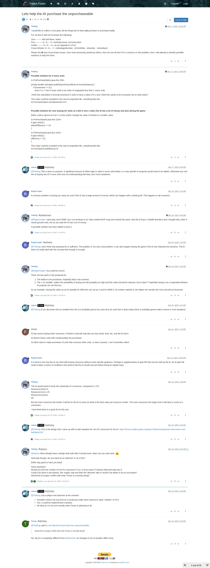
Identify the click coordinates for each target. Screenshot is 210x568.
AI (27, 19)
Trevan (34, 521)
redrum (34, 167)
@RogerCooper (45, 215)
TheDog (34, 26)
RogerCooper (36, 191)
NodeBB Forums (123, 562)
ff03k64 (34, 329)
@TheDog (49, 167)
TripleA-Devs (105, 562)
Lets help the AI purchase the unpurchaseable (68, 525)
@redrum (43, 449)
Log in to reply (181, 20)
